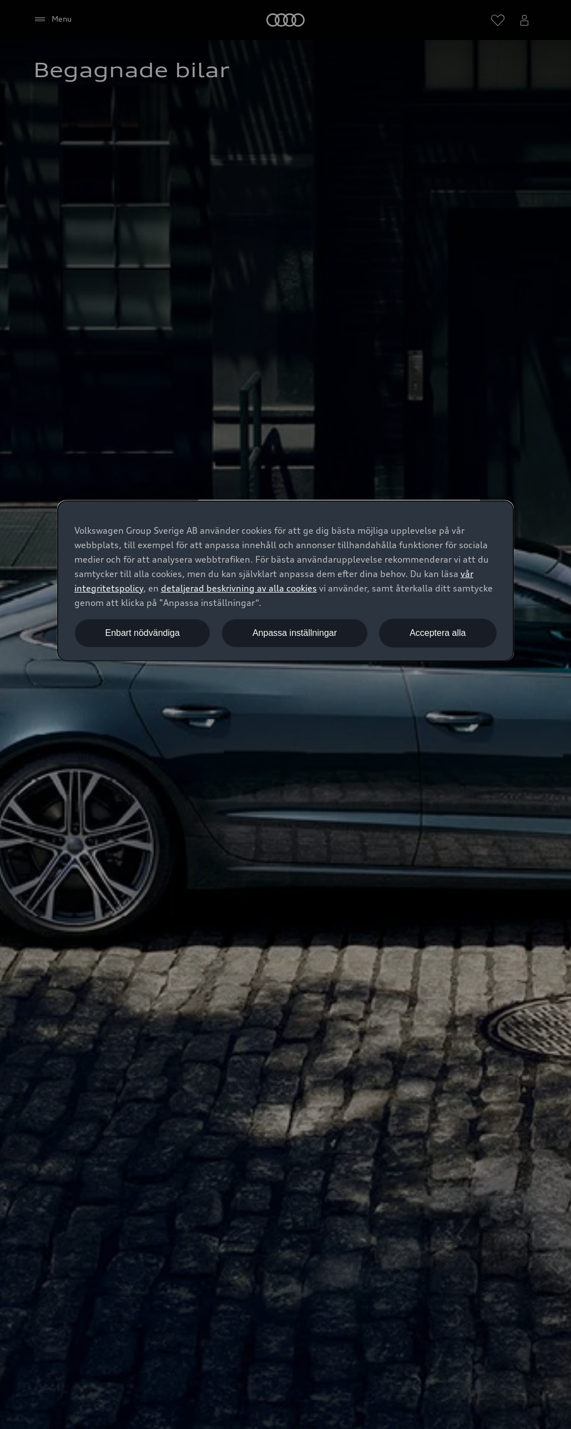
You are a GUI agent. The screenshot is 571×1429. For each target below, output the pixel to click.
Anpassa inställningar (294, 633)
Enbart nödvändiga (142, 633)
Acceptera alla (438, 633)
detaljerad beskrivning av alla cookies (239, 588)
